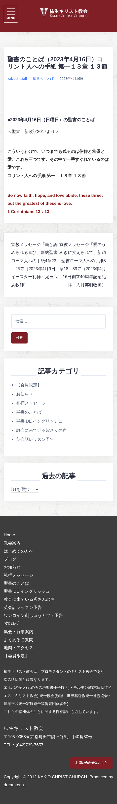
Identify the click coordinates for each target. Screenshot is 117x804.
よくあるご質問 (18, 639)
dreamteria (14, 785)
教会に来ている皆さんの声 (41, 430)
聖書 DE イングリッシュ (39, 421)
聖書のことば (43, 79)
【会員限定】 (28, 385)
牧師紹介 (12, 623)
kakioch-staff (17, 79)
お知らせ (24, 394)
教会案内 (12, 543)
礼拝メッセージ (31, 403)
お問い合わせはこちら (91, 763)
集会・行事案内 (18, 631)
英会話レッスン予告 (35, 439)
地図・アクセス (18, 647)
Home (9, 535)
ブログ (10, 559)
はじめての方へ (18, 551)
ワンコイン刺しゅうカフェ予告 (33, 615)
